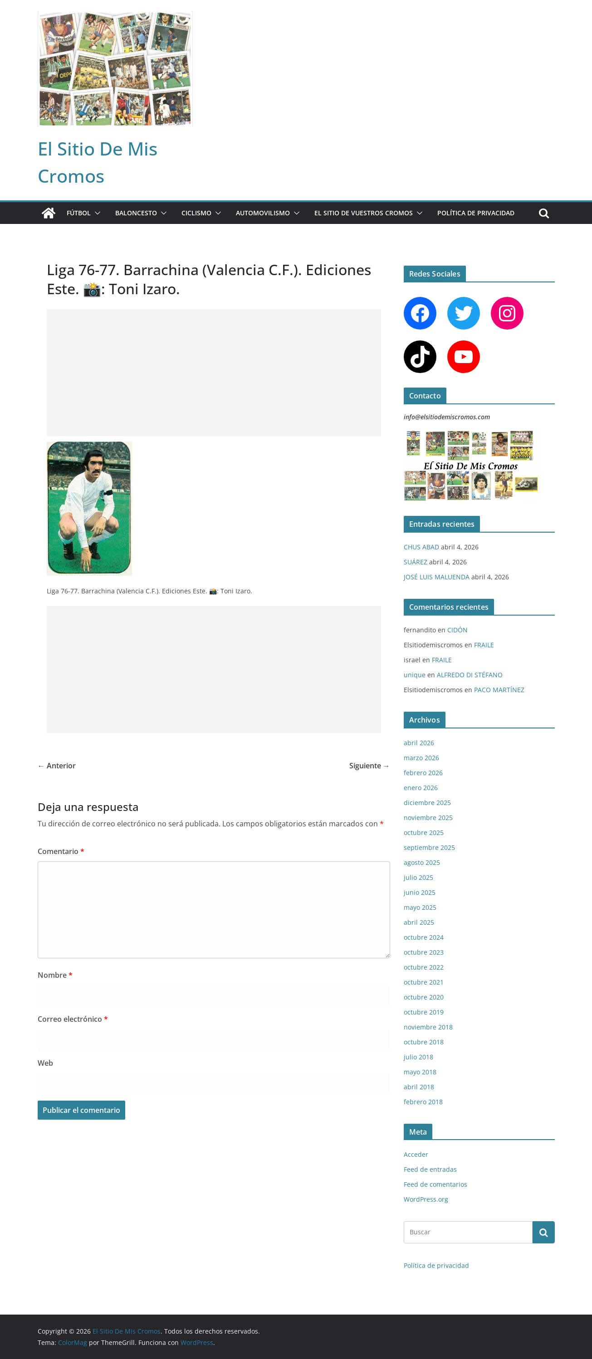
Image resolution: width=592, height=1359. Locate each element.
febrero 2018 (423, 1101)
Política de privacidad (475, 213)
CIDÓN (457, 630)
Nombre (55, 975)
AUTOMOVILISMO (263, 213)
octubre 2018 (424, 1042)
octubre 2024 (424, 937)
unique (415, 674)
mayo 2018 (420, 1072)
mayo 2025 (420, 907)
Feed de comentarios (435, 1184)
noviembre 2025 (428, 817)
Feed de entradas (430, 1169)
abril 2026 (419, 742)
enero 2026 (421, 787)
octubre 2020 (424, 997)
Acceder (416, 1154)
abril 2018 (419, 1086)
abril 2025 (419, 922)
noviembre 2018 (428, 1027)
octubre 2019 (424, 1012)
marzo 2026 (421, 757)
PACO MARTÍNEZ (499, 689)
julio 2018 (418, 1057)
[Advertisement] (214, 372)
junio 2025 (419, 892)
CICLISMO (196, 213)
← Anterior (57, 766)
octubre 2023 (424, 952)
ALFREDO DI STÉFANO (470, 674)
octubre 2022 (424, 967)
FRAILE (484, 645)
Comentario (61, 851)
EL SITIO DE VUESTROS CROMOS (363, 213)
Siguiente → (369, 766)
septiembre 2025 (429, 847)
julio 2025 (418, 877)
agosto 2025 (422, 862)
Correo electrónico (73, 1019)
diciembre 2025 (427, 802)
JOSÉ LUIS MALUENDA (437, 577)
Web (45, 1063)
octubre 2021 (424, 982)
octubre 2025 (424, 832)
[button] (96, 213)
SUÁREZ (415, 562)
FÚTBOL (79, 213)
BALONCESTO (136, 213)
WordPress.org (426, 1199)
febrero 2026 (423, 772)
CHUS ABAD (421, 547)
